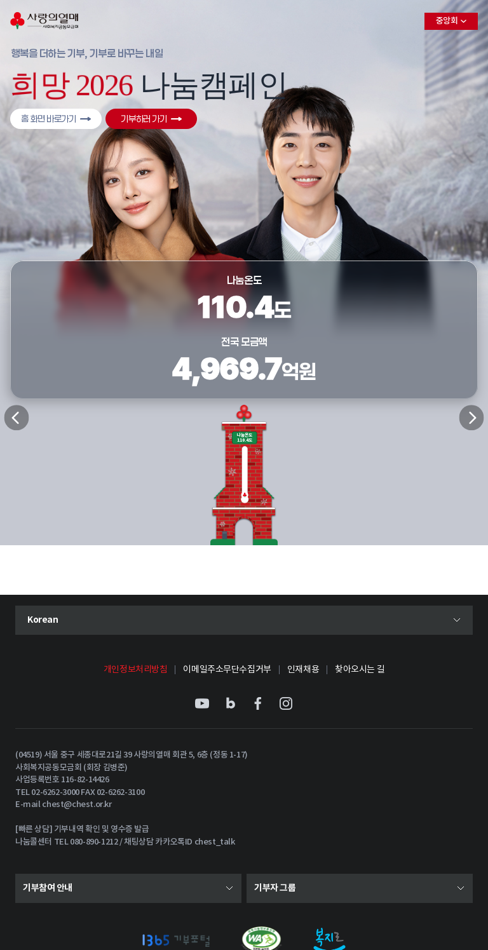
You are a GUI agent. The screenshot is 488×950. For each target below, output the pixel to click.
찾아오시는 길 (359, 670)
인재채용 (303, 670)
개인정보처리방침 (136, 670)
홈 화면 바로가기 (48, 118)
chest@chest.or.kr (76, 804)
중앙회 (457, 23)
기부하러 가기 (143, 118)
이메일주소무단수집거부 (227, 670)
